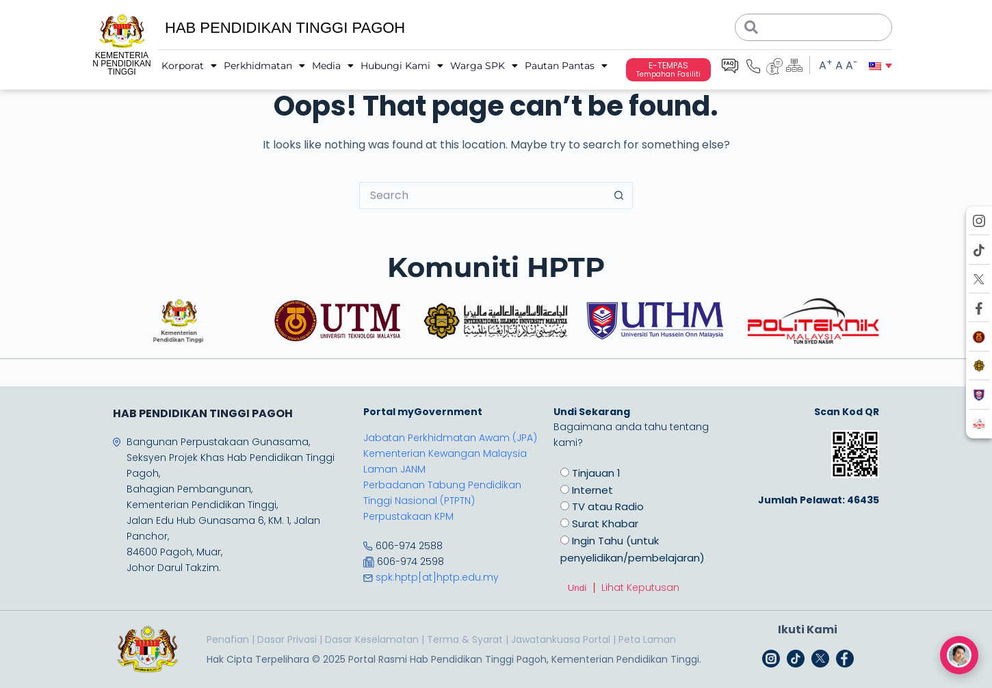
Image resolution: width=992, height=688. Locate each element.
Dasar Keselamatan (372, 639)
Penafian (228, 639)
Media (333, 65)
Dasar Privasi (287, 639)
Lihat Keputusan (640, 587)
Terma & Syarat (465, 639)
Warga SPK (484, 65)
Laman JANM (394, 469)
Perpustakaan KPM (408, 516)
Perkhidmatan (264, 65)
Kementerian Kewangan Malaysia (445, 453)
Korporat (189, 65)
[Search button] (619, 195)
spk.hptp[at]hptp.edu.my (437, 577)
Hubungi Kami (402, 65)
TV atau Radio (608, 506)
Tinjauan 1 (596, 473)
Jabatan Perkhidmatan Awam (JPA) (450, 438)
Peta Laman (647, 639)
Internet (592, 490)
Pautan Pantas (566, 65)
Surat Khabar (605, 523)
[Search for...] (482, 195)
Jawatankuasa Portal (560, 639)
